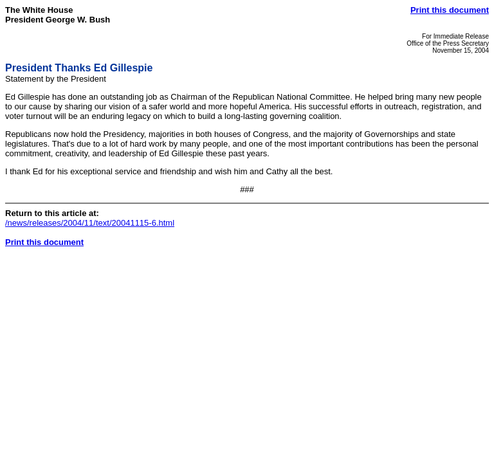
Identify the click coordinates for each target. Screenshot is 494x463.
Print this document (449, 10)
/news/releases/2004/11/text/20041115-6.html (89, 223)
